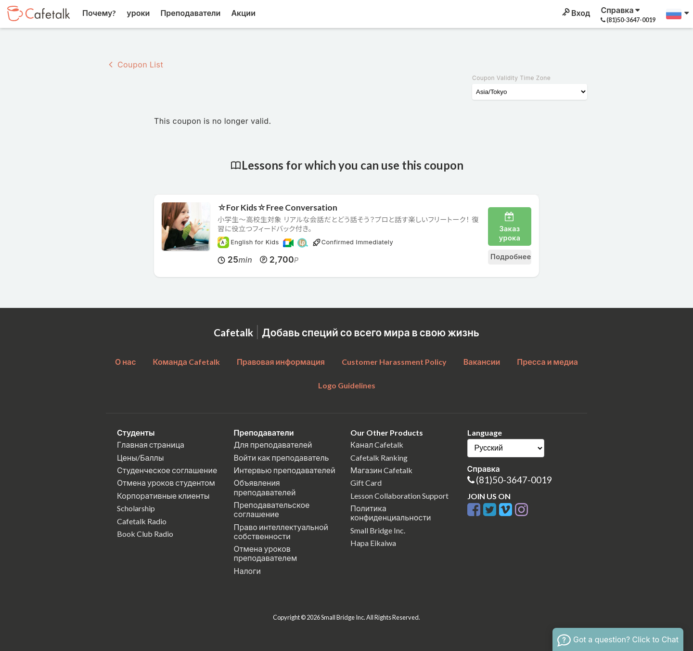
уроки (137, 12)
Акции (243, 12)
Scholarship (136, 508)
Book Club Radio (145, 533)
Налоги (247, 570)
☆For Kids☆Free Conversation (277, 207)
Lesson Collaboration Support (399, 495)
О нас (125, 361)
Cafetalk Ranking (379, 457)
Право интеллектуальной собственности (281, 531)
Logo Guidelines (346, 385)
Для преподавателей (273, 444)
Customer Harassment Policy (394, 361)
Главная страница (150, 444)
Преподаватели (189, 12)
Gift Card (366, 482)
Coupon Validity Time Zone (511, 77)
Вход (575, 12)
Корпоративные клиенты (163, 495)
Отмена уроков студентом (166, 482)
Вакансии (481, 361)
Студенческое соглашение (167, 470)
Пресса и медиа (547, 361)
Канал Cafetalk (376, 444)
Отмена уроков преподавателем (265, 553)
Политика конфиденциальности (390, 513)
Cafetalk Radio (142, 521)
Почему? (98, 12)
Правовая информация (281, 361)
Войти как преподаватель (281, 457)
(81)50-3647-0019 (514, 479)
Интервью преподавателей (284, 470)
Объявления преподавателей (265, 487)
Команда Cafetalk (186, 361)
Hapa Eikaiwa (373, 542)
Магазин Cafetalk (381, 470)
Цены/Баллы (140, 457)
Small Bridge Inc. (377, 530)
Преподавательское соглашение (272, 509)
